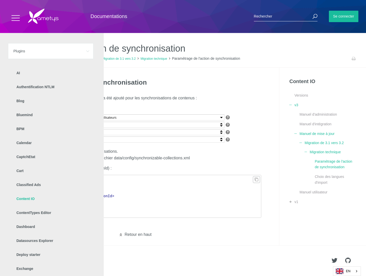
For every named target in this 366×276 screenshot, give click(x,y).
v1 (296, 202)
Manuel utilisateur (313, 192)
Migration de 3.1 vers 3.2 (119, 58)
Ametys (33, 261)
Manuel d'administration (318, 114)
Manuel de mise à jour (82, 58)
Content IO (47, 58)
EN (343, 271)
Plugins (30, 58)
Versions (301, 95)
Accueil (15, 58)
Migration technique (154, 58)
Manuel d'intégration (315, 124)
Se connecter (343, 16)
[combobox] (347, 271)
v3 (61, 58)
